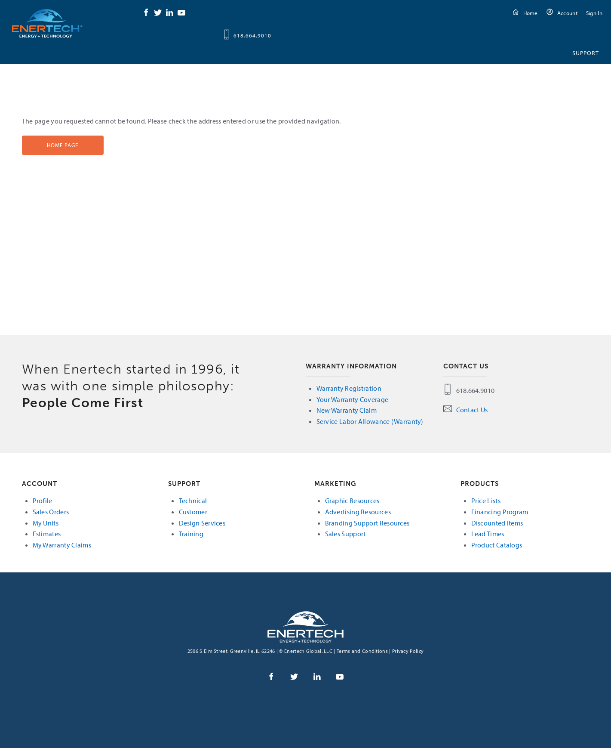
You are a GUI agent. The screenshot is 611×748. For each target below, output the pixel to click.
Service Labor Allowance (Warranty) (370, 421)
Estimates (47, 533)
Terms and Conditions (362, 651)
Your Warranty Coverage (352, 399)
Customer (193, 511)
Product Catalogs (496, 545)
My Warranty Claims (62, 545)
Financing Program (499, 511)
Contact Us (472, 409)
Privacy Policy (408, 651)
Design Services (202, 523)
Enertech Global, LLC (47, 23)
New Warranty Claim (346, 410)
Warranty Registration (348, 388)
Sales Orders (51, 511)
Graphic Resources (352, 500)
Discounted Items (497, 523)
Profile (42, 500)
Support (585, 53)
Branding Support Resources (367, 523)
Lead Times (487, 533)
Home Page (62, 145)
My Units (45, 523)
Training (191, 533)
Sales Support (345, 533)
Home (530, 12)
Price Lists (485, 500)
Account (567, 12)
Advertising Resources (358, 511)
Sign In (594, 12)
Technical (193, 500)
